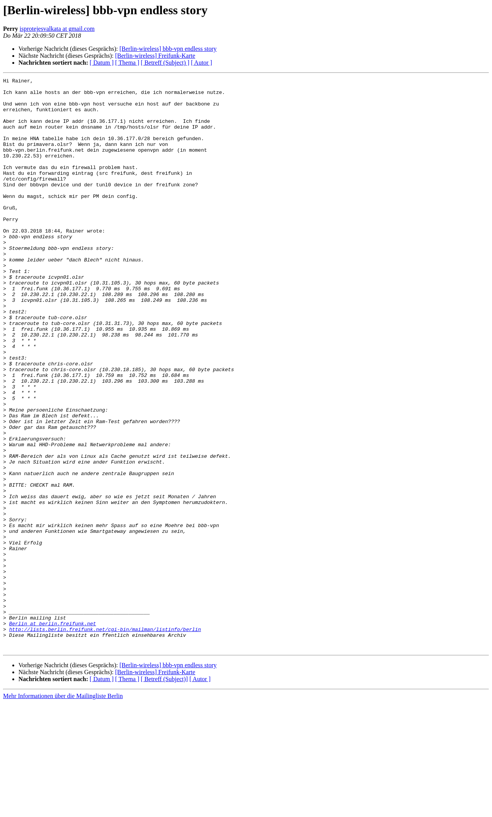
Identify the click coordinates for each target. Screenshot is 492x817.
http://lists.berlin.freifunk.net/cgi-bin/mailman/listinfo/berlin (105, 740)
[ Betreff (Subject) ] (165, 62)
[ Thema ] (127, 62)
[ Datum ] (101, 62)
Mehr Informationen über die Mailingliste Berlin (63, 810)
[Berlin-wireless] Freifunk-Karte (155, 55)
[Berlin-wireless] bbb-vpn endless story (168, 48)
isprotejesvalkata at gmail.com (57, 28)
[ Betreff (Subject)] (164, 793)
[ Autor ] (201, 62)
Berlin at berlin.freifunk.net (52, 733)
